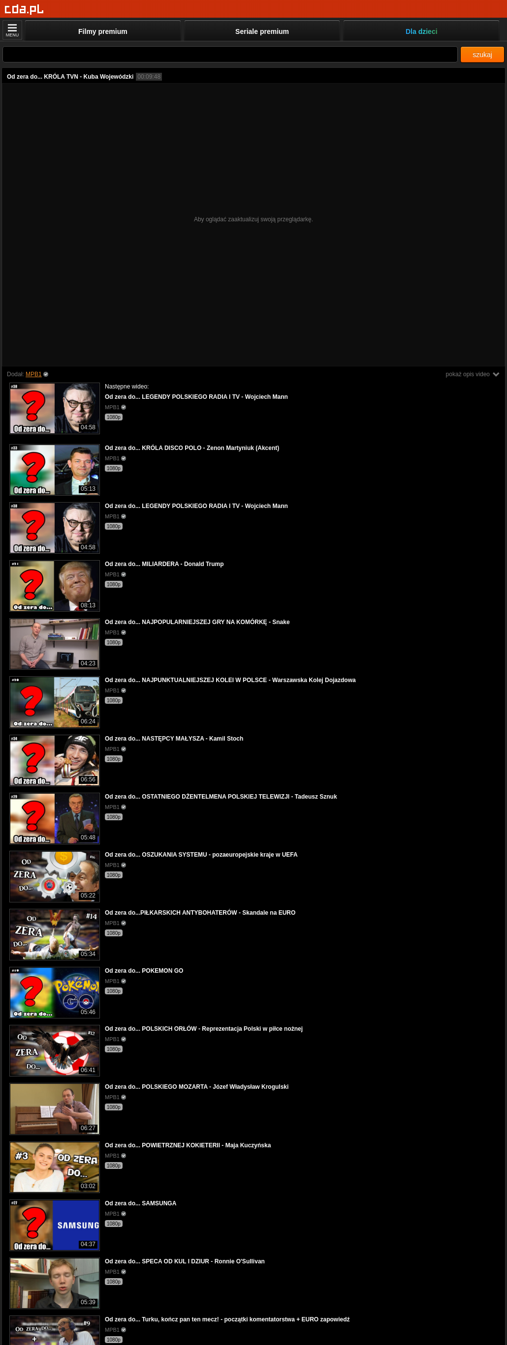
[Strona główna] (24, 9)
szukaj (482, 55)
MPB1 (34, 374)
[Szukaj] (230, 54)
